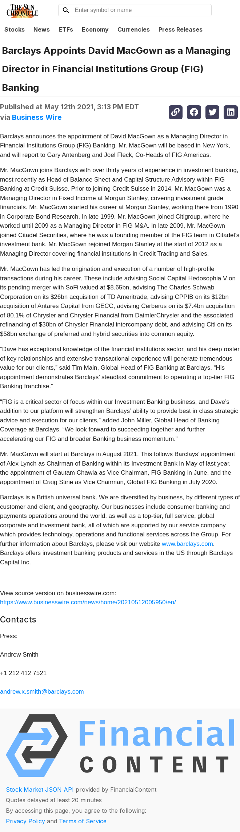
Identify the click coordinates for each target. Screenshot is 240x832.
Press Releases (181, 29)
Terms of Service (83, 821)
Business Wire (37, 117)
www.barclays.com (187, 543)
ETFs (66, 29)
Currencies (133, 29)
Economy (95, 29)
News (41, 29)
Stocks (14, 29)
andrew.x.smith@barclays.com (42, 691)
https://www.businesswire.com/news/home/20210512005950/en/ (88, 602)
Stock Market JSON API (40, 789)
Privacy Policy (25, 821)
